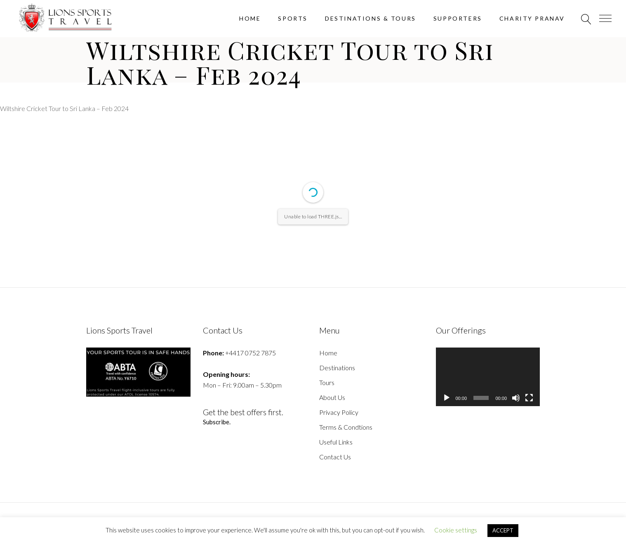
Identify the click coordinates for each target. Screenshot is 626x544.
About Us (332, 397)
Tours (326, 382)
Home (328, 353)
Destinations (337, 367)
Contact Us (335, 457)
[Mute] (516, 398)
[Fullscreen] (529, 398)
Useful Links (336, 442)
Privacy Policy (338, 412)
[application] (488, 377)
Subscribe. (217, 422)
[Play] (446, 398)
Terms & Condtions (345, 427)
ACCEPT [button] (502, 530)
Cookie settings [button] (455, 530)
